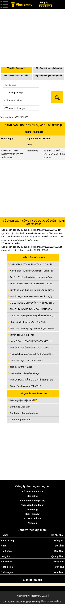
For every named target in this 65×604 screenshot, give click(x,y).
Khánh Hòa (7, 567)
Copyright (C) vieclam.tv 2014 (32, 595)
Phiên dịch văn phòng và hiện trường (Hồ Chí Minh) (32, 354)
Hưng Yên (59, 561)
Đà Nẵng (59, 545)
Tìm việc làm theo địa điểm (16, 76)
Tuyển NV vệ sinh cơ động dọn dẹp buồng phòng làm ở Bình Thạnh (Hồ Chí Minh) (32, 277)
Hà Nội (4, 535)
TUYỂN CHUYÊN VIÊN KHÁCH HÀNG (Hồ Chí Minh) (32, 347)
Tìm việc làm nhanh (16, 68)
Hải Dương (6, 561)
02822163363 (21, 117)
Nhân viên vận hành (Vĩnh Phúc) (26, 360)
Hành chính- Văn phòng (32, 500)
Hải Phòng (6, 551)
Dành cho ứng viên (20, 406)
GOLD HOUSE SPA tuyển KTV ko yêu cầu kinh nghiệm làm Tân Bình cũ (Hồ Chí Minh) (32, 302)
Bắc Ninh (59, 551)
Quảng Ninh (57, 556)
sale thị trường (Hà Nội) (21, 367)
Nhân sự (32, 523)
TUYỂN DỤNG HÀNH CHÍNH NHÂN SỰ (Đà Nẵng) (32, 296)
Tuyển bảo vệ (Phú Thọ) (22, 335)
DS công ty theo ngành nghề (49, 68)
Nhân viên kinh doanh (32, 505)
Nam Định (59, 572)
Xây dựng (32, 496)
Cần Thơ (59, 567)
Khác (3, 545)
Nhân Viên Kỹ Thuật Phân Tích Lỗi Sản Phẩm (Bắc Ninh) (32, 264)
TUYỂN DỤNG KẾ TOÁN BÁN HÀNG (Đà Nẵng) (32, 309)
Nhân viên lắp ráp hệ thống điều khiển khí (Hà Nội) (32, 315)
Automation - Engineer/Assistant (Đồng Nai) (32, 270)
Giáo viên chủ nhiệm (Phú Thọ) (25, 386)
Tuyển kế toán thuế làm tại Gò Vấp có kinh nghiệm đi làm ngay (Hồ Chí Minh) (32, 290)
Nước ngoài (7, 572)
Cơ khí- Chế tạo (32, 518)
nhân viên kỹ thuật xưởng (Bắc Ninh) (28, 322)
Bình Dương (7, 540)
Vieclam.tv (6, 117)
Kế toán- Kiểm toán (32, 491)
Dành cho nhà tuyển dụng (24, 413)
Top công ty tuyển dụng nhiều (48, 76)
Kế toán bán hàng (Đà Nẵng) (24, 373)
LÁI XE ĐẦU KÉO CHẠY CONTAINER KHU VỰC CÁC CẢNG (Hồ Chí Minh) (32, 341)
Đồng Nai (59, 540)
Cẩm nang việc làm (20, 419)
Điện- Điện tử (32, 514)
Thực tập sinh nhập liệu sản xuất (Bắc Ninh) (32, 328)
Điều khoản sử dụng (51, 601)
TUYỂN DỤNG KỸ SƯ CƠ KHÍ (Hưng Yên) (31, 379)
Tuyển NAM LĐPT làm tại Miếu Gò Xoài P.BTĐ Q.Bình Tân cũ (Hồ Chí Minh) (32, 283)
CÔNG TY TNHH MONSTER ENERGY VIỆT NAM (12, 154)
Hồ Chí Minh (57, 535)
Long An (5, 556)
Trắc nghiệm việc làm (23, 400)
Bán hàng (32, 150)
